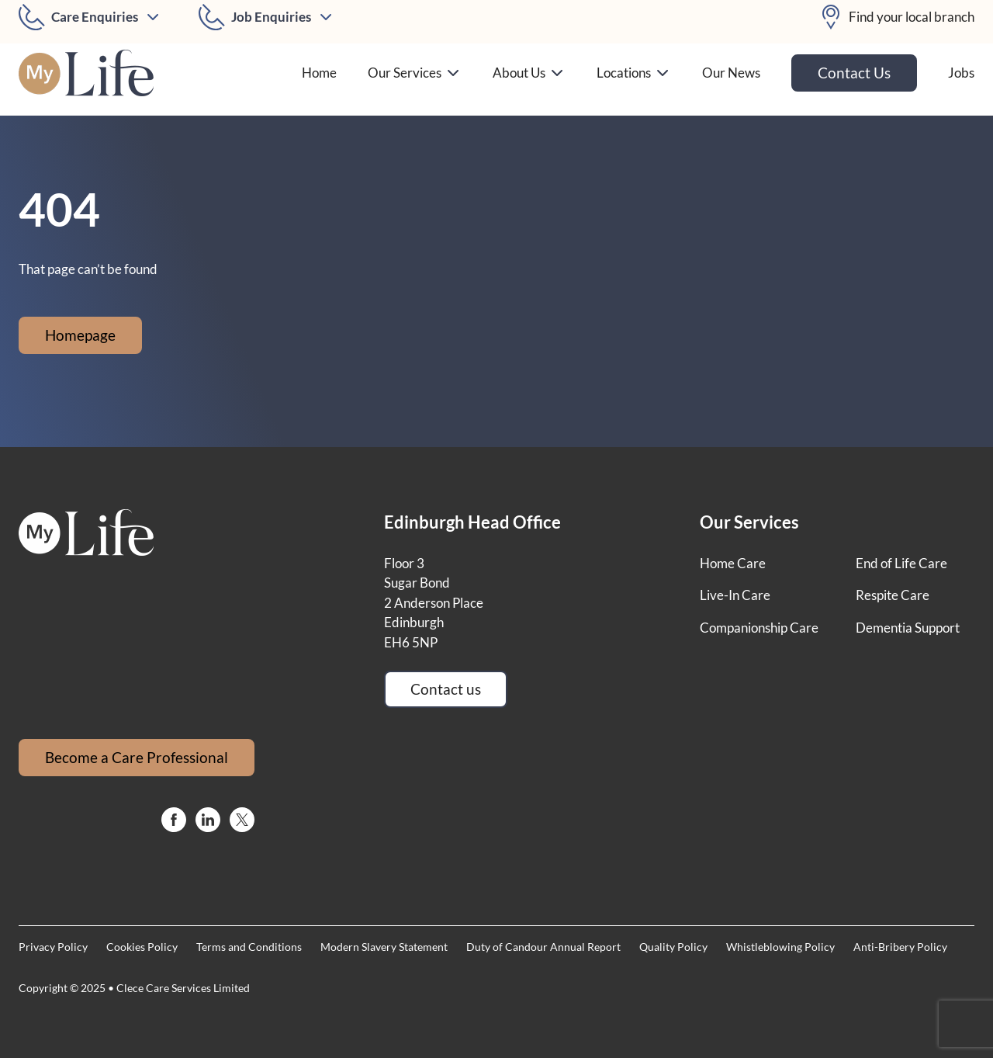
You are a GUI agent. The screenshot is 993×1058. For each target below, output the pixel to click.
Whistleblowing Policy (780, 946)
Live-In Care (735, 595)
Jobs (961, 72)
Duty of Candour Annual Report (543, 946)
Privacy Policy (53, 946)
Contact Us (854, 73)
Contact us (445, 689)
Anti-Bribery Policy (900, 946)
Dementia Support (908, 627)
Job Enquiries (271, 17)
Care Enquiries (94, 17)
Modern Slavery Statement (384, 946)
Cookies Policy (142, 946)
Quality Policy (673, 946)
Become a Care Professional (136, 757)
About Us (529, 73)
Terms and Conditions (249, 946)
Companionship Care (759, 627)
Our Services (415, 73)
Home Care (733, 563)
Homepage (80, 335)
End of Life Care (901, 563)
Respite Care (892, 595)
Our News (731, 72)
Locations (634, 73)
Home (319, 72)
